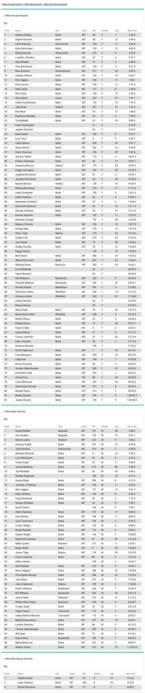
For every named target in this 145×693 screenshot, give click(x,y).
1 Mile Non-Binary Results (54, 4)
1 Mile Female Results (12, 4)
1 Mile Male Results (32, 4)
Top (5, 23)
